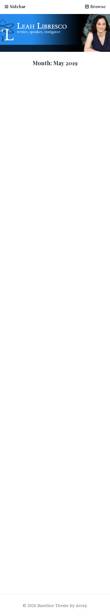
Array (81, 605)
